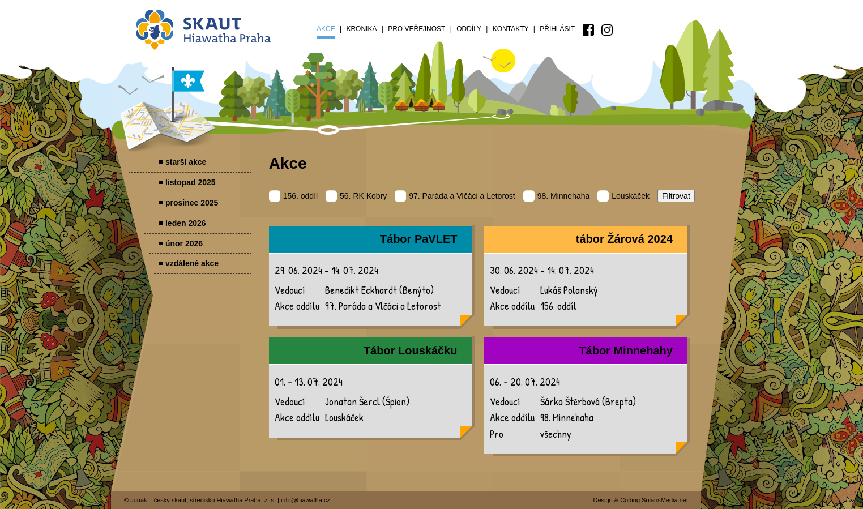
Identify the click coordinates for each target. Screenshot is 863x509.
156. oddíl (293, 196)
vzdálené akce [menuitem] (192, 263)
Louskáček (623, 196)
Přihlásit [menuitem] (557, 29)
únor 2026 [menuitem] (184, 243)
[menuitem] (588, 30)
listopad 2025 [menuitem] (190, 182)
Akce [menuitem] (326, 29)
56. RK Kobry (356, 196)
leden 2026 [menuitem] (185, 223)
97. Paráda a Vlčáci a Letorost (455, 196)
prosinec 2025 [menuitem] (191, 202)
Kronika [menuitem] (361, 29)
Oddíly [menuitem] (468, 29)
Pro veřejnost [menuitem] (416, 29)
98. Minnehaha (556, 196)
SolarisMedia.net (665, 500)
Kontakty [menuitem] (511, 29)
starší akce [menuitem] (185, 161)
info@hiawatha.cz (305, 500)
